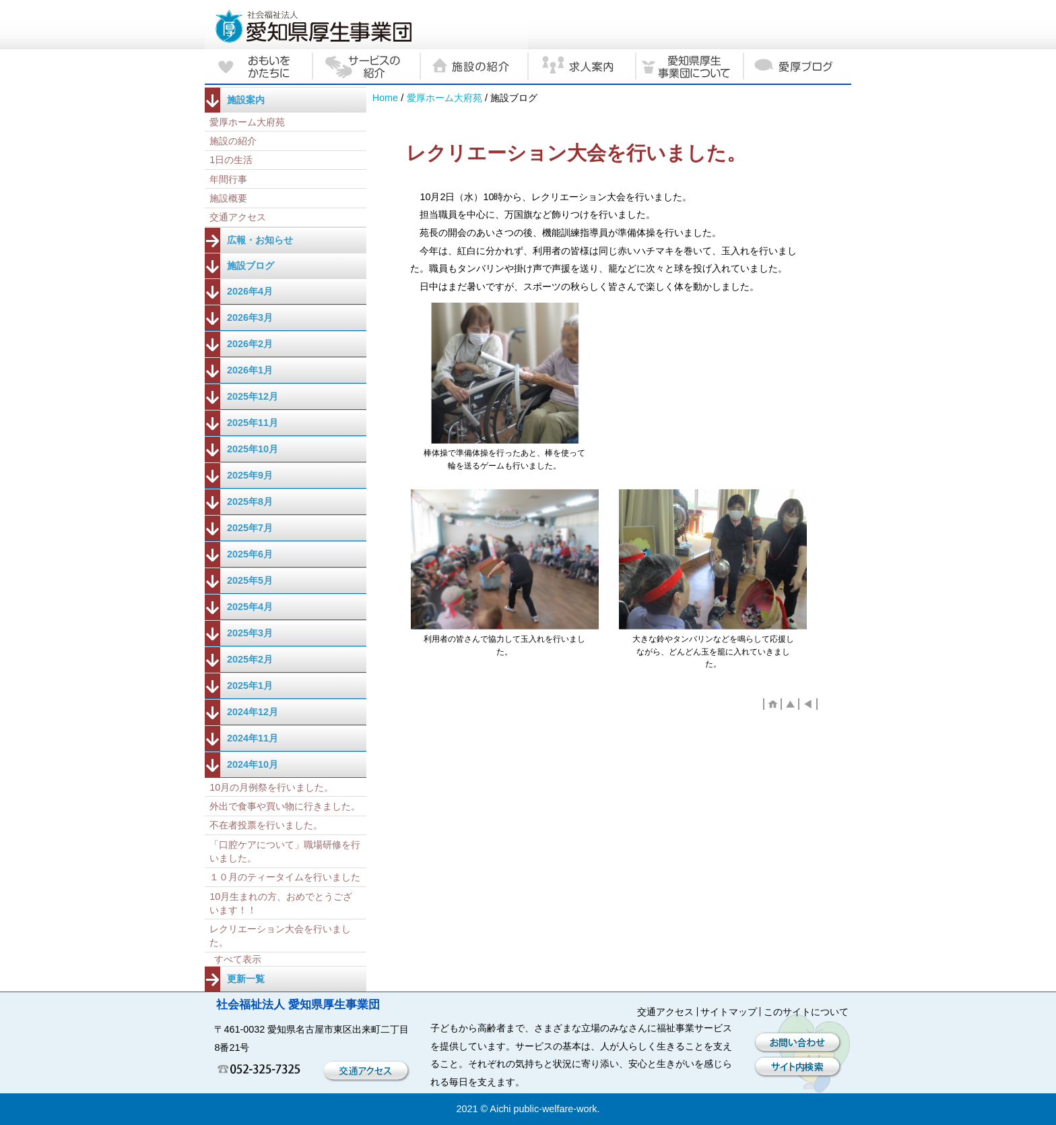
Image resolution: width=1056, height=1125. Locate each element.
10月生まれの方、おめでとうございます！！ (280, 903)
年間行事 (228, 179)
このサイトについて (806, 1011)
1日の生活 (231, 159)
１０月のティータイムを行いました (284, 877)
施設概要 (228, 198)
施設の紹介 (233, 140)
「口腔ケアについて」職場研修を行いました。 (284, 851)
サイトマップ (728, 1011)
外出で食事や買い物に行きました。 (284, 806)
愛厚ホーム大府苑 (444, 97)
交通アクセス (237, 217)
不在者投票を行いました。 (266, 825)
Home (385, 97)
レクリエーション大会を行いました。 (280, 935)
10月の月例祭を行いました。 (271, 787)
